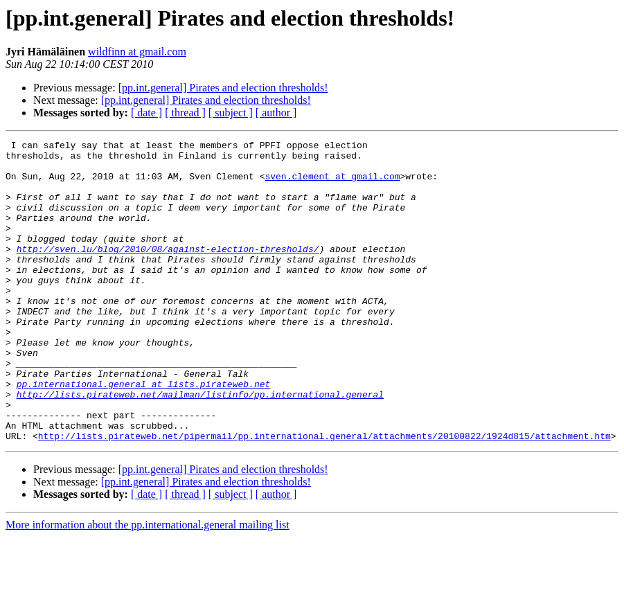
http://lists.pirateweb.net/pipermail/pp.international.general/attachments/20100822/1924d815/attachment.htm (324, 496)
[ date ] (146, 112)
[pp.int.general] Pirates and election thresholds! (223, 87)
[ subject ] (230, 112)
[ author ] (276, 112)
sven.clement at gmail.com (332, 184)
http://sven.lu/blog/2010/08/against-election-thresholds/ (168, 271)
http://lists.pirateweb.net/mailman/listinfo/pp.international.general (200, 446)
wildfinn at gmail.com (137, 51)
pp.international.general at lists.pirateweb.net (144, 433)
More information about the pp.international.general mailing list (147, 585)
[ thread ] (185, 112)
